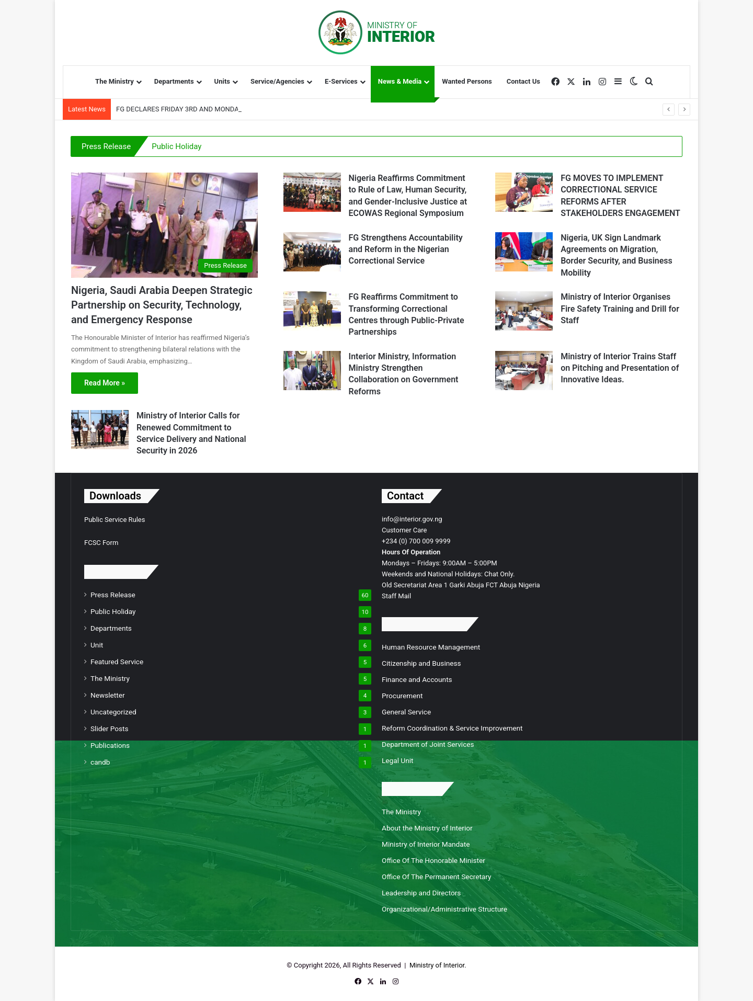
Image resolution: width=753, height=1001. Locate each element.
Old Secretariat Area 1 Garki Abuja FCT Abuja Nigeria (461, 585)
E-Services (341, 81)
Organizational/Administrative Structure (444, 909)
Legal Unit (398, 760)
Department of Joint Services (428, 744)
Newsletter (107, 695)
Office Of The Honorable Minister (433, 860)
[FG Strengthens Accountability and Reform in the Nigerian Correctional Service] (312, 251)
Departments (174, 81)
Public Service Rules (114, 520)
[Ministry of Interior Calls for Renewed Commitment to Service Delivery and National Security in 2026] (100, 429)
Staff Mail (396, 596)
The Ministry (114, 81)
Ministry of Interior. (437, 965)
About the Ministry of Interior (427, 828)
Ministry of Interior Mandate (426, 844)
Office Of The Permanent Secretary (436, 876)
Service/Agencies (277, 81)
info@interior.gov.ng (412, 519)
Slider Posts (109, 728)
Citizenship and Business (421, 663)
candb (100, 762)
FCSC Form (101, 543)
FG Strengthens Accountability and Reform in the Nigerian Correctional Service (406, 249)
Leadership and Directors (421, 893)
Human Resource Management (431, 647)
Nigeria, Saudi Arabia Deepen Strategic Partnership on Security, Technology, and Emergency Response (162, 305)
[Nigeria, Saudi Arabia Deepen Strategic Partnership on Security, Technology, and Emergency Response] (164, 225)
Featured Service (116, 661)
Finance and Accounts (417, 679)
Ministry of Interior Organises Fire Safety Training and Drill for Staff (620, 308)
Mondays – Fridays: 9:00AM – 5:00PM (439, 563)
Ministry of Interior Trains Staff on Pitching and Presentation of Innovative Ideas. (620, 368)
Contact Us (523, 81)
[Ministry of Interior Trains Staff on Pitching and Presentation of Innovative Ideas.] (524, 370)
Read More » (104, 383)
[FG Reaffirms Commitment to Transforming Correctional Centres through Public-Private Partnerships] (312, 311)
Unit (96, 645)
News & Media (400, 81)
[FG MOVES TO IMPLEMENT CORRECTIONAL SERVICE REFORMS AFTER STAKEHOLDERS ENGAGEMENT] (524, 192)
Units (222, 81)
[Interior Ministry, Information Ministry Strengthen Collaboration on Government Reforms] (312, 370)
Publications (110, 745)
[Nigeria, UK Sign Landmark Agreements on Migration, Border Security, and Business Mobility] (524, 251)
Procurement (402, 695)
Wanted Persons (467, 81)
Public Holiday (176, 146)
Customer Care (404, 530)
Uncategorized (113, 712)
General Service (406, 712)
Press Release (106, 146)
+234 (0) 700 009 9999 (416, 541)
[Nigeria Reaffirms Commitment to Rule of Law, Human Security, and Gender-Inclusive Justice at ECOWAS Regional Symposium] (312, 192)
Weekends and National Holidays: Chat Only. (448, 574)
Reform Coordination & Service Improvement (452, 728)
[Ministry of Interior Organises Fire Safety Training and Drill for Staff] (524, 311)
